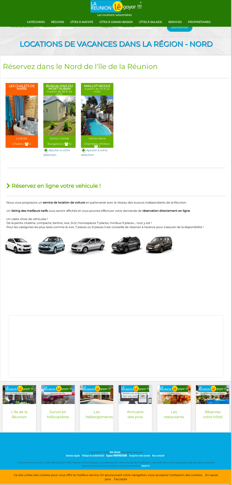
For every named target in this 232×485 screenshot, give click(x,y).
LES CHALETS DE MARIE (22, 87)
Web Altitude (115, 452)
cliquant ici (145, 465)
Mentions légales (73, 455)
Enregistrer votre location (139, 455)
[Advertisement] (116, 346)
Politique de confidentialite (93, 455)
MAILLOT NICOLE (97, 86)
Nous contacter (158, 455)
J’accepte (120, 479)
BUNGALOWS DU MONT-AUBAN (59, 87)
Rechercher (179, 27)
